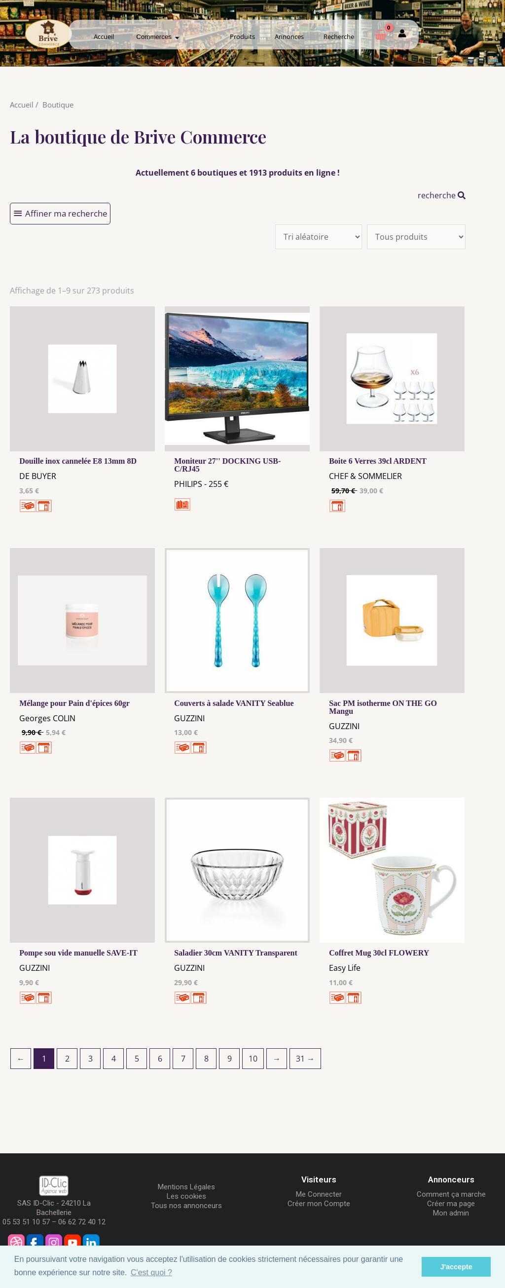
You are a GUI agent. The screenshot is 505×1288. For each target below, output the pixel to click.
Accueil (104, 36)
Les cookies (186, 1196)
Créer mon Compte (319, 1203)
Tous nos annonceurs (186, 1205)
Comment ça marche (451, 1194)
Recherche (339, 36)
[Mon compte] (402, 35)
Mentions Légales (186, 1186)
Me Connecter (319, 1194)
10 (253, 1058)
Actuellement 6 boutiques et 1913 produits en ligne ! (238, 172)
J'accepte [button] (456, 1267)
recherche (442, 195)
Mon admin (451, 1213)
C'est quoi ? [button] (151, 1272)
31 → (305, 1058)
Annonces (289, 36)
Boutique (57, 105)
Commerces (157, 36)
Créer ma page (451, 1203)
